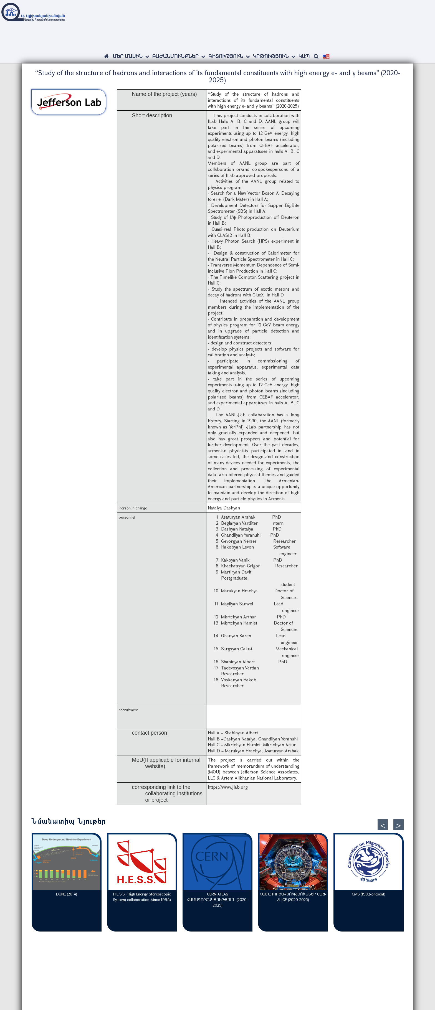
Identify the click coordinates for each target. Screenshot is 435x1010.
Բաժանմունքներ (175, 56)
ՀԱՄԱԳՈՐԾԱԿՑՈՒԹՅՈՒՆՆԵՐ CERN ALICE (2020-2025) (293, 896)
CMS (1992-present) (368, 894)
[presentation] (383, 824)
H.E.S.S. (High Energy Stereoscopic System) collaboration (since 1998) (142, 896)
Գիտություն (225, 56)
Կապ (304, 56)
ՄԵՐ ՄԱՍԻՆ (128, 56)
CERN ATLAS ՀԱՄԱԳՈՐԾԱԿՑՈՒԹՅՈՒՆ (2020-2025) (217, 899)
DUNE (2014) (66, 894)
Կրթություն (271, 56)
